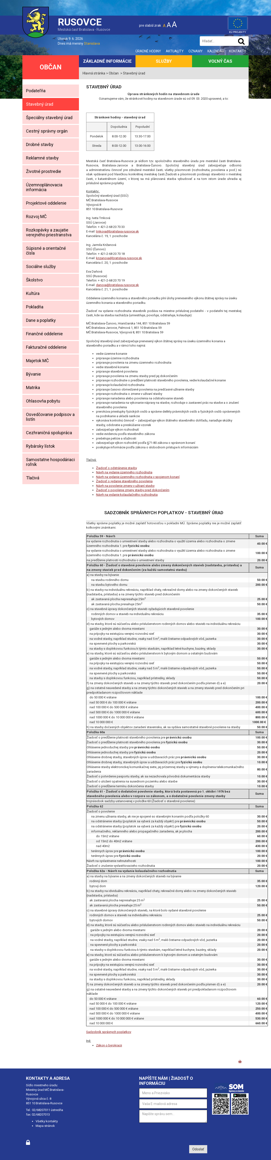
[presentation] (175, 1133)
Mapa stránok (45, 1126)
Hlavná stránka (94, 73)
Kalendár (215, 51)
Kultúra (32, 293)
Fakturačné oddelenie (46, 347)
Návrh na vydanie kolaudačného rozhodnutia (127, 494)
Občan (51, 67)
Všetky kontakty (47, 1121)
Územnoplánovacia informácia (44, 187)
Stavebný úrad (39, 104)
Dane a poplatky (41, 320)
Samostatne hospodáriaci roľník (50, 462)
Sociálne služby (41, 266)
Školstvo (34, 279)
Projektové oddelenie (46, 203)
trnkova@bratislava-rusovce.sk (117, 231)
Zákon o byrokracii (109, 1045)
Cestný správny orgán (47, 131)
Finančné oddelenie (44, 333)
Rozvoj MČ (36, 216)
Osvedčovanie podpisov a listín (50, 417)
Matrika (33, 387)
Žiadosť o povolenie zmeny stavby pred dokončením (132, 490)
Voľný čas (220, 61)
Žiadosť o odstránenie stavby (116, 468)
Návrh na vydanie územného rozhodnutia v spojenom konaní (138, 477)
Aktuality (175, 51)
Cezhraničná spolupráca (49, 432)
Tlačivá (32, 477)
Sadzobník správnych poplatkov (108, 1032)
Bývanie (33, 374)
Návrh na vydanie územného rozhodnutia (124, 472)
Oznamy (195, 51)
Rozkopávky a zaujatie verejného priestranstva (48, 232)
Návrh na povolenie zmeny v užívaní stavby (125, 486)
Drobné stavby (39, 144)
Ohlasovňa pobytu (43, 400)
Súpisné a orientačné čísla (46, 251)
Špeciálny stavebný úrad (49, 117)
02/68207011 (41, 1110)
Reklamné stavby (42, 157)
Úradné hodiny (148, 51)
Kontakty (237, 51)
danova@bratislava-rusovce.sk (117, 285)
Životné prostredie (43, 171)
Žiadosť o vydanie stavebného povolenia (124, 481)
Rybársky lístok (40, 446)
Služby (164, 61)
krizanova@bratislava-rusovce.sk (119, 258)
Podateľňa (35, 90)
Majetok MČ (37, 360)
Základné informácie (107, 61)
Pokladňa (34, 306)
